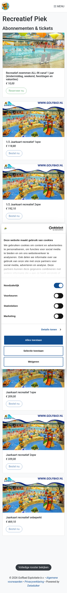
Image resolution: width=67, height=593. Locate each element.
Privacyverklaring (34, 581)
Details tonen (49, 329)
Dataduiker (33, 585)
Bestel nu (15, 153)
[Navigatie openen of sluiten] (59, 6)
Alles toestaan (33, 340)
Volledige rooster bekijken (33, 567)
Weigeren (33, 361)
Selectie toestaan (33, 350)
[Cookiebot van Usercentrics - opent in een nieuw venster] (48, 228)
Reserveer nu (18, 90)
